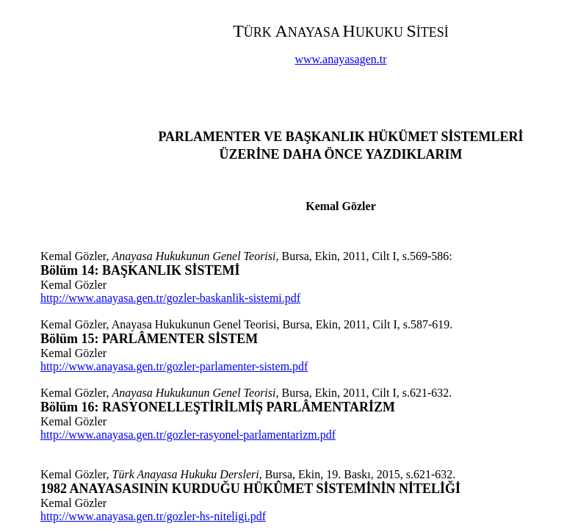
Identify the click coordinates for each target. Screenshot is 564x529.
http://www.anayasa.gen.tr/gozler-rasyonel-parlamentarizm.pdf (188, 434)
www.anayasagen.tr (340, 59)
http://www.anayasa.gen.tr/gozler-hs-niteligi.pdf (153, 516)
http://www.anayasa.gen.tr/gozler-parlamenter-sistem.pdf (174, 366)
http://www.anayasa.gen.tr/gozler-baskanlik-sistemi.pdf (170, 298)
